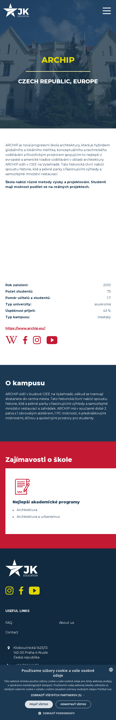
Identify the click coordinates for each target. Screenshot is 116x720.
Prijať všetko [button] (39, 704)
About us (66, 623)
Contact (11, 632)
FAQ (8, 623)
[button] (58, 695)
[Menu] (107, 11)
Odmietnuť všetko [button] (73, 704)
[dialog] (58, 692)
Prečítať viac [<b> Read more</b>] (105, 689)
